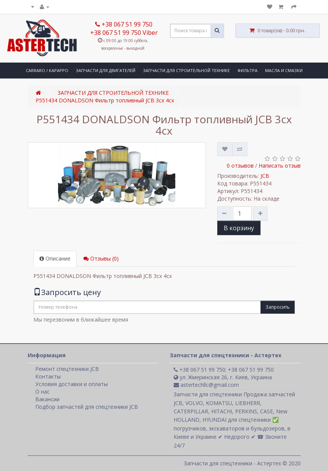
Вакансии (47, 399)
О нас (42, 391)
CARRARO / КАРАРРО (47, 70)
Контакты (48, 376)
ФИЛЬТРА (247, 70)
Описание (55, 258)
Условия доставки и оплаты (71, 384)
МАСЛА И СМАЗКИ (284, 70)
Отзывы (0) (101, 258)
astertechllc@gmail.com (206, 384)
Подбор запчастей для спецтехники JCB (86, 406)
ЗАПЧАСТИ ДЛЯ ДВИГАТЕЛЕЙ (105, 70)
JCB (265, 175)
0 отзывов (240, 165)
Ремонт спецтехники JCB (67, 368)
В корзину (239, 228)
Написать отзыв (280, 165)
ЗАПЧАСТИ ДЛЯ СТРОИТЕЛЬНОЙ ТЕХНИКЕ (186, 70)
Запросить (277, 307)
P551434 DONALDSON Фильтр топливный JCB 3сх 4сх (105, 100)
